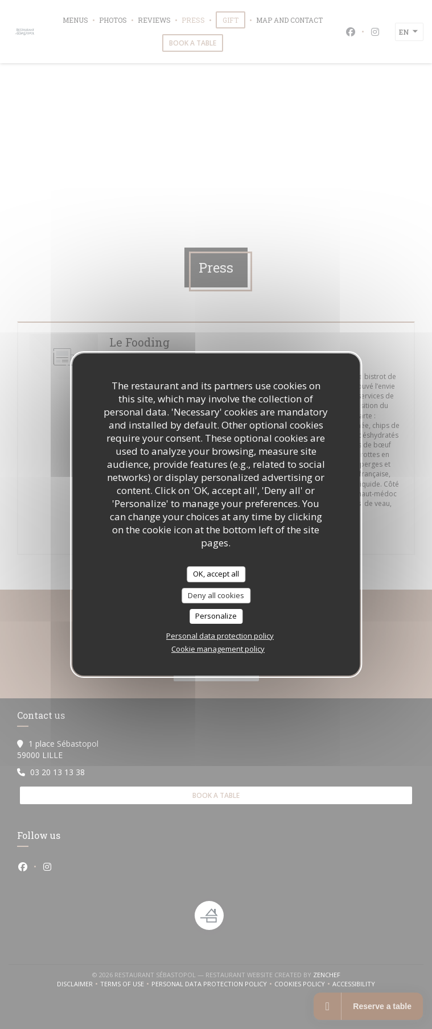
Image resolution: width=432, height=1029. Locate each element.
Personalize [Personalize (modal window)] (216, 616)
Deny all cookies (216, 595)
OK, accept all (216, 574)
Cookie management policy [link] (218, 649)
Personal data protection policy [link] (220, 636)
